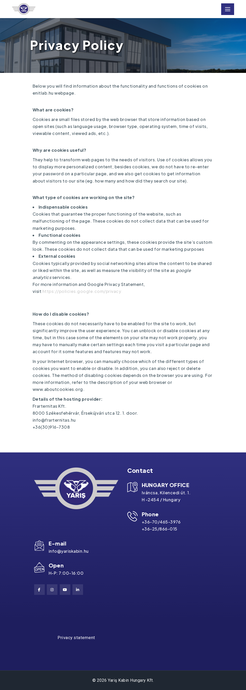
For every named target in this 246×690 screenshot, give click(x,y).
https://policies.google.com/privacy (82, 291)
